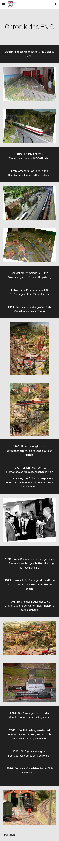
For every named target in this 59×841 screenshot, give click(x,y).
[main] (29, 26)
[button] (4, 4)
